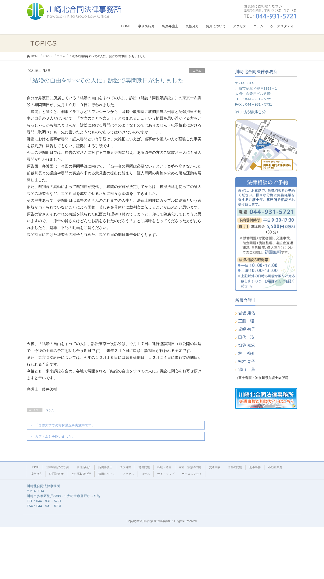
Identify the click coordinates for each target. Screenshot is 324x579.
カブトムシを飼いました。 (55, 436)
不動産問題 (275, 467)
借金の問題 (235, 467)
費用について (106, 474)
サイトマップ (165, 474)
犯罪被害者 (56, 474)
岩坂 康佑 (246, 313)
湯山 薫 (246, 369)
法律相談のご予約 (57, 467)
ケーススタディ (192, 474)
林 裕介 (246, 353)
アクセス (128, 474)
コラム (197, 70)
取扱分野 (125, 467)
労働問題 (144, 467)
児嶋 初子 (246, 329)
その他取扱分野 (81, 474)
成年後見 (36, 474)
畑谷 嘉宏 (246, 345)
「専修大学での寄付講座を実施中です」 (65, 425)
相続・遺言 (164, 467)
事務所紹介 (84, 467)
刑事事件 (255, 467)
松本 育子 (246, 361)
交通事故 (214, 467)
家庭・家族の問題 (190, 467)
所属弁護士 (105, 467)
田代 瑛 (246, 337)
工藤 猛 (246, 321)
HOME (35, 467)
